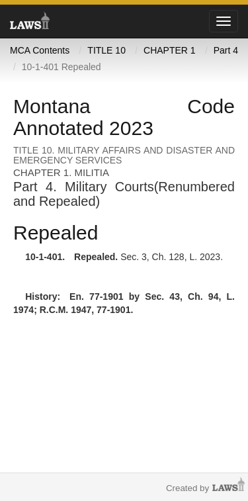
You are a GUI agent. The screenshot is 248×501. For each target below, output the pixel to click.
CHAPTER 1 (170, 50)
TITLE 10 (106, 50)
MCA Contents (39, 50)
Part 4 (226, 50)
